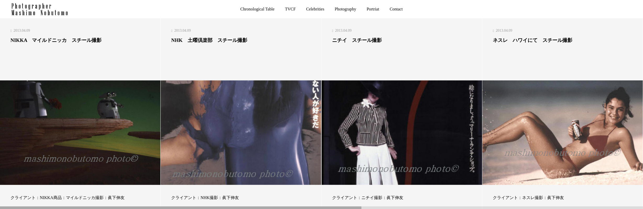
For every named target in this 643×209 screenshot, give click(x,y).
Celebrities (315, 9)
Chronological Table (257, 9)
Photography (345, 9)
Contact (396, 9)
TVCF (290, 9)
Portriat (373, 9)
